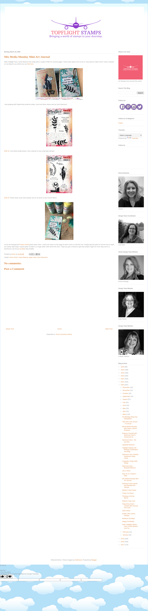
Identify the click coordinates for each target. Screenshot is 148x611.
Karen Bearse (23, 257)
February (126, 532)
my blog (22, 249)
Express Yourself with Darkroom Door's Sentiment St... (129, 435)
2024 (123, 373)
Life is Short (126, 471)
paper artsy (32, 257)
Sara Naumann (42, 257)
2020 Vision (126, 511)
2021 (123, 382)
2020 (123, 385)
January (126, 535)
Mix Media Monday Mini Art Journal (130, 479)
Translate (132, 138)
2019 (123, 539)
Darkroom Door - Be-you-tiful (129, 441)
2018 (123, 541)
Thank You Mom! (128, 493)
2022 (123, 379)
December (126, 387)
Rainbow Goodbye (128, 518)
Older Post (108, 329)
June (124, 405)
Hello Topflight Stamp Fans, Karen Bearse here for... (130, 526)
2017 (123, 545)
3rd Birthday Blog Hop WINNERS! (129, 418)
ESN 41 (6, 151)
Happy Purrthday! (128, 521)
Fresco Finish (24, 244)
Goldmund (78, 560)
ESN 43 (6, 198)
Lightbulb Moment (128, 445)
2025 (123, 370)
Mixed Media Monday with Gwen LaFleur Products (129, 428)
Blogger (94, 560)
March (125, 414)
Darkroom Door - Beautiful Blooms (129, 467)
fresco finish (14, 257)
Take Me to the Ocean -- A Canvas (130, 422)
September (127, 396)
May (124, 408)
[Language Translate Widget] (130, 135)
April (124, 411)
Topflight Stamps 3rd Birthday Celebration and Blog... (130, 449)
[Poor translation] (8, 577)
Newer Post (10, 329)
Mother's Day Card (128, 501)
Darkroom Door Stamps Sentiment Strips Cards (130, 456)
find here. (30, 64)
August (125, 399)
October (126, 393)
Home (60, 329)
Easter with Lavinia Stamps (128, 514)
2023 (123, 376)
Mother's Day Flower (129, 490)
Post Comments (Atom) (64, 334)
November (126, 390)
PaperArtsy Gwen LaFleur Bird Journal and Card (130, 505)
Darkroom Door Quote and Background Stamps (129, 485)
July (124, 402)
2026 (123, 367)
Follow (120, 123)
